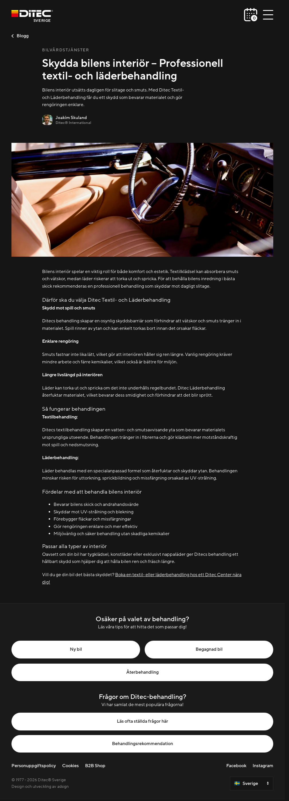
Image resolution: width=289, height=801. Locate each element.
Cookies (70, 766)
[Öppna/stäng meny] (268, 14)
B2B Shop (95, 766)
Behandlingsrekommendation (142, 744)
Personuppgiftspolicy (33, 766)
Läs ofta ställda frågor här (142, 721)
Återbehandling (142, 672)
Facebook (236, 766)
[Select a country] (251, 783)
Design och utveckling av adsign (40, 786)
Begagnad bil (209, 649)
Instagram (263, 766)
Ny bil (76, 649)
